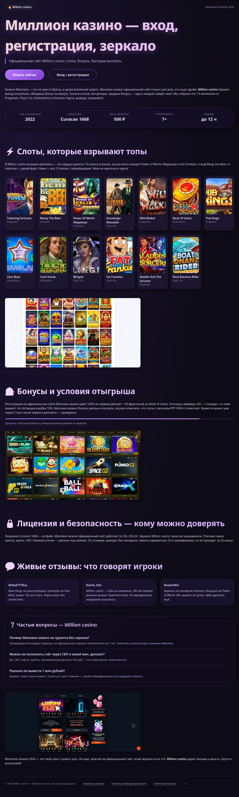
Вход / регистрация (73, 75)
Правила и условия (93, 783)
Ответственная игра (165, 783)
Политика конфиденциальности (129, 783)
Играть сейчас (25, 75)
